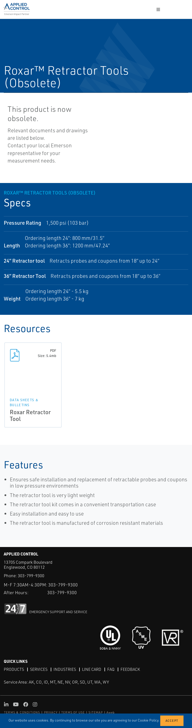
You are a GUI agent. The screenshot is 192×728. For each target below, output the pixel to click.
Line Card (91, 669)
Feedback (130, 669)
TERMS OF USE (73, 712)
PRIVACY (51, 712)
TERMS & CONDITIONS (22, 712)
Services (39, 669)
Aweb (110, 712)
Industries (65, 669)
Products (14, 669)
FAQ (110, 669)
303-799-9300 (31, 575)
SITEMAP (95, 712)
